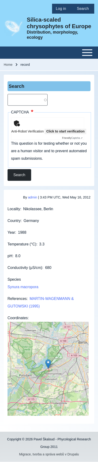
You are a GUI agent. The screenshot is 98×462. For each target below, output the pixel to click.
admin (32, 197)
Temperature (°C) (22, 244)
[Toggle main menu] (49, 53)
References (17, 299)
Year (11, 232)
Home (8, 64)
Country (14, 221)
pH (10, 256)
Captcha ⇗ (72, 138)
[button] (48, 364)
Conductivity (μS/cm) (25, 268)
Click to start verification (65, 131)
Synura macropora (23, 287)
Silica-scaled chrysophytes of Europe (59, 22)
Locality (14, 209)
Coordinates (18, 318)
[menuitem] (62, 9)
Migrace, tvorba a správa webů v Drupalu (49, 454)
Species (14, 279)
